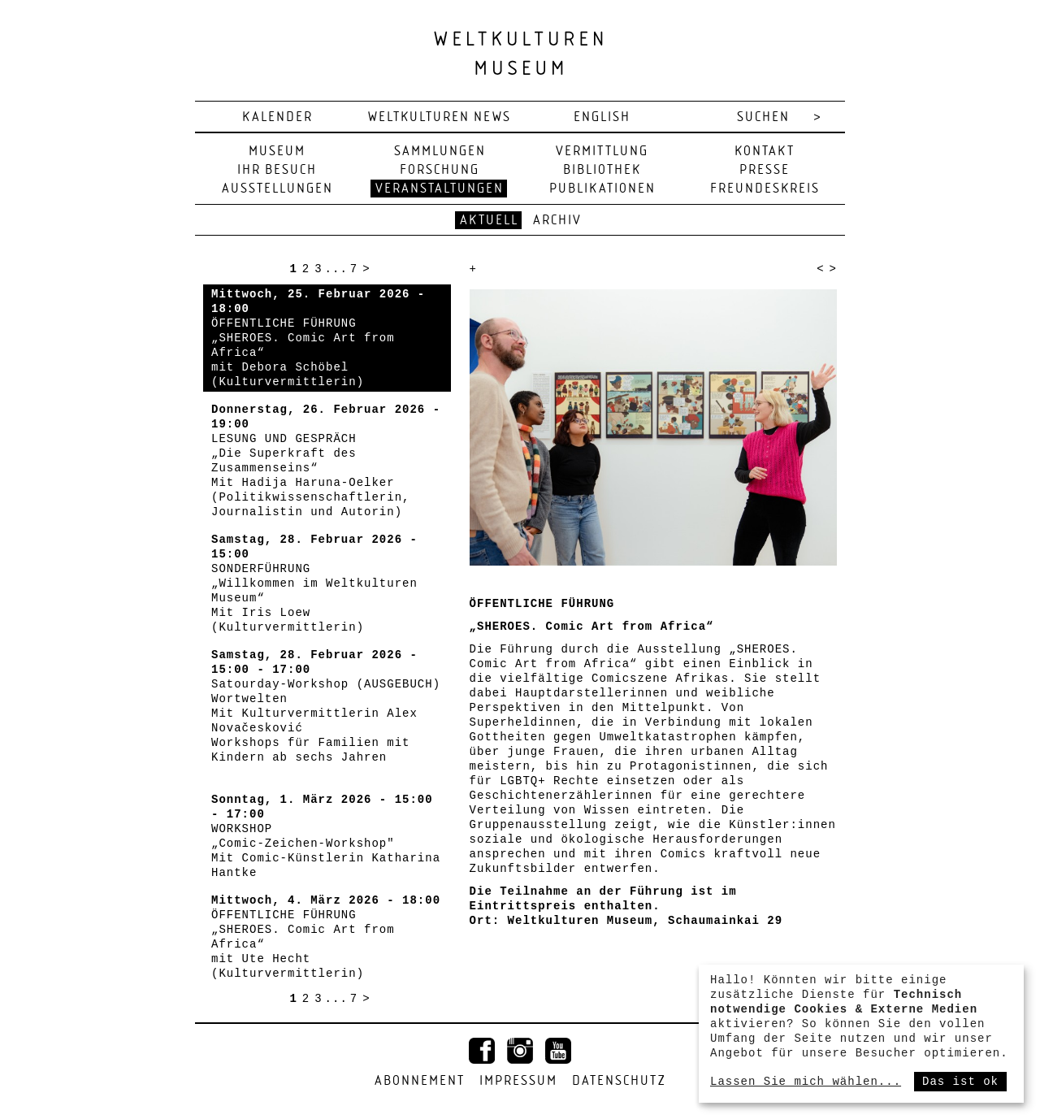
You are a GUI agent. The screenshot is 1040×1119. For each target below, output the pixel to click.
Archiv (557, 221)
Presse (764, 170)
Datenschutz (618, 1081)
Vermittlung (602, 151)
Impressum (518, 1081)
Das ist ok (960, 1081)
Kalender (277, 117)
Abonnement (420, 1081)
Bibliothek (602, 170)
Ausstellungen (277, 189)
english (602, 117)
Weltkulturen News (439, 117)
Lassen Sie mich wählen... (805, 1081)
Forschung (439, 170)
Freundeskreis (765, 189)
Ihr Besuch (277, 170)
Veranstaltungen (439, 189)
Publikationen (602, 189)
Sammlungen (440, 151)
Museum (277, 151)
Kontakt (764, 151)
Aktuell (489, 221)
